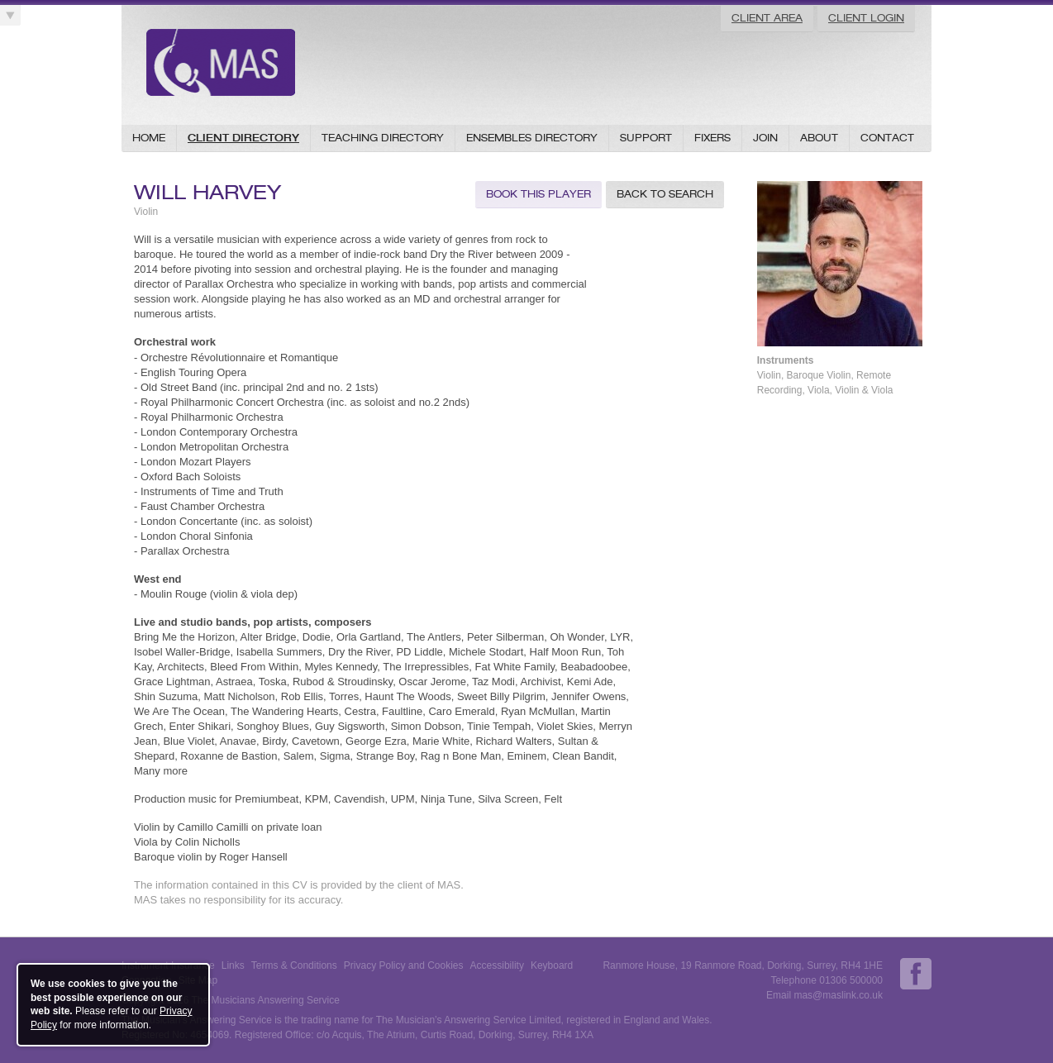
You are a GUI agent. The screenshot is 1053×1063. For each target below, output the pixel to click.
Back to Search (665, 194)
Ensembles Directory (532, 137)
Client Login (866, 18)
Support (646, 137)
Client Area (767, 18)
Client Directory (243, 137)
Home (148, 137)
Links (233, 965)
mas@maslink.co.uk (838, 995)
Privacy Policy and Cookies (404, 965)
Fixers (712, 137)
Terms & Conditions (294, 965)
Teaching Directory (383, 137)
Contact (887, 137)
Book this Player (538, 194)
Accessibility (497, 965)
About (819, 137)
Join (765, 137)
